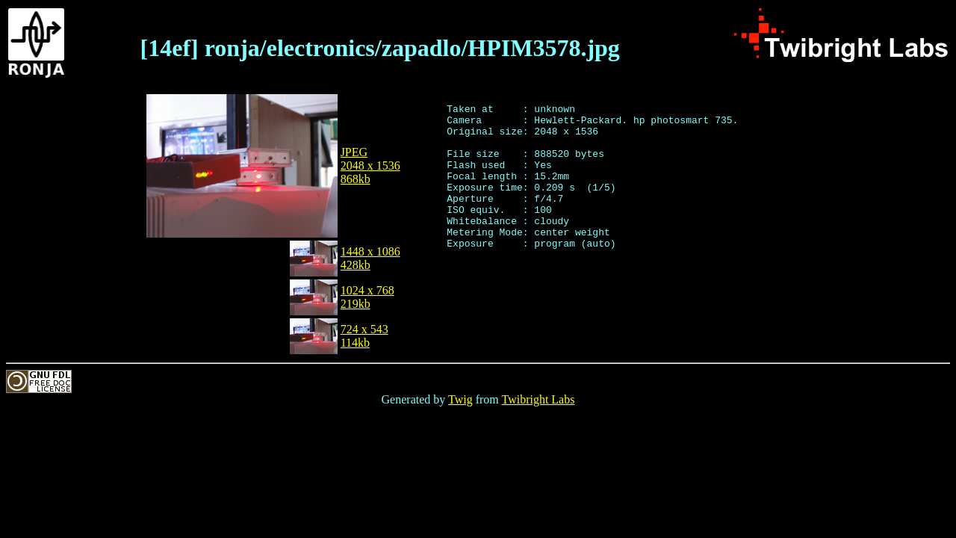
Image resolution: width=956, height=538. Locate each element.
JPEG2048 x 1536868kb (370, 165)
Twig (460, 399)
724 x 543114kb (364, 336)
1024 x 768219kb (367, 297)
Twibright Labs (537, 399)
